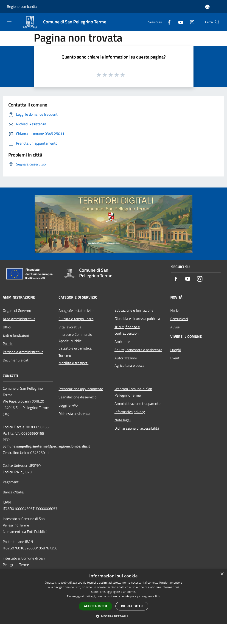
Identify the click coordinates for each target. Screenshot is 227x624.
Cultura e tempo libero (76, 319)
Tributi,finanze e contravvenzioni (127, 330)
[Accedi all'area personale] (207, 6)
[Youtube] (178, 22)
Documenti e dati (16, 360)
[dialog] (113, 596)
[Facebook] (167, 22)
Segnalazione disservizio (77, 397)
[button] (113, 616)
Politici (8, 343)
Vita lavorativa (70, 327)
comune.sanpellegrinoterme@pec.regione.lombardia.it (46, 446)
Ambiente (122, 341)
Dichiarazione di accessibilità (137, 428)
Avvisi (175, 327)
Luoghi (175, 350)
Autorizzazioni (126, 358)
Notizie (175, 310)
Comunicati (179, 319)
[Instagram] (190, 22)
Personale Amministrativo (23, 352)
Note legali (123, 420)
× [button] (222, 574)
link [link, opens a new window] (157, 596)
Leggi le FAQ (68, 405)
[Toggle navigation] (9, 21)
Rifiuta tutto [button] (132, 606)
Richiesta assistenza (74, 413)
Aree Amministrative (19, 319)
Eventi (175, 358)
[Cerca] (217, 22)
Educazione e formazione (134, 310)
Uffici (7, 327)
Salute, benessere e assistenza (138, 350)
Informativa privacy (130, 411)
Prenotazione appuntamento (81, 389)
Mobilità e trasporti (73, 363)
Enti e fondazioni (16, 335)
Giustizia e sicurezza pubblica (137, 318)
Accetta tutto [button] (95, 606)
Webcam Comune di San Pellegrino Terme (133, 392)
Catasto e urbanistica (75, 348)
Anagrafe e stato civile (76, 310)
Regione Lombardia (22, 6)
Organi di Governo (17, 310)
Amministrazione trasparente (137, 403)
